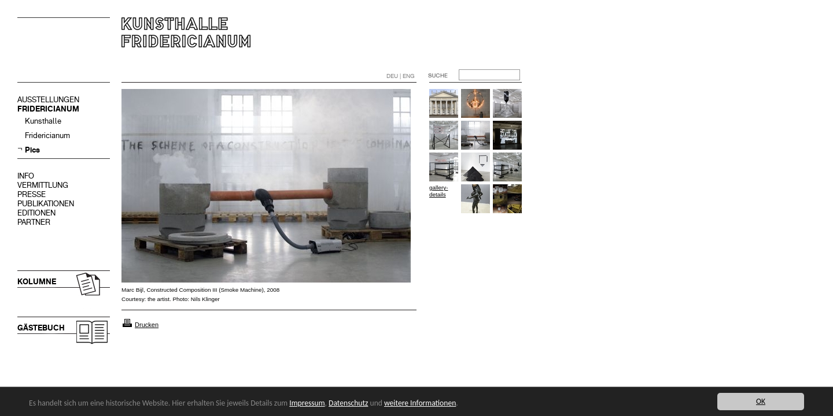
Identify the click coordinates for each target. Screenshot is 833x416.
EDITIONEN (36, 213)
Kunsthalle (43, 121)
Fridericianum (47, 135)
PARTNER (33, 222)
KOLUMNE (36, 281)
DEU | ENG (400, 76)
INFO (25, 176)
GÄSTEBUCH (41, 328)
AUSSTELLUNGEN (48, 99)
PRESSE (31, 194)
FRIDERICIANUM (48, 109)
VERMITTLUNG (42, 185)
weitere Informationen (420, 403)
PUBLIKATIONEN (45, 203)
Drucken (147, 324)
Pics (32, 150)
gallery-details (438, 191)
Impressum (307, 403)
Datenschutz (348, 403)
